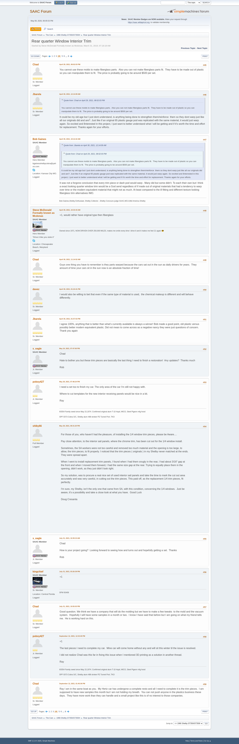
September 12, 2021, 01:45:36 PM (72, 683)
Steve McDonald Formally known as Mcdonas (44, 213)
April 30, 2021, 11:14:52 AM (69, 259)
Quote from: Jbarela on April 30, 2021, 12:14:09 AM (85, 145)
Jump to (169, 723)
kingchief (38, 571)
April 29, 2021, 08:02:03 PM (69, 64)
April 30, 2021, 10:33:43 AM (69, 210)
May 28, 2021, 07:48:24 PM (69, 382)
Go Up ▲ (207, 741)
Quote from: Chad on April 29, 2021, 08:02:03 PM (84, 100)
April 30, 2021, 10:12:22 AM (69, 139)
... (67, 56)
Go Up (33, 711)
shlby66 (37, 426)
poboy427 (38, 381)
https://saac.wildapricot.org (139, 22)
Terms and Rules (196, 741)
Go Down (35, 56)
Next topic (202, 48)
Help (187, 741)
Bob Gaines (39, 139)
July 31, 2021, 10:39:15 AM (69, 538)
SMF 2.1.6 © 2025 (34, 741)
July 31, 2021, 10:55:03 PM (69, 606)
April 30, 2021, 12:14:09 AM (69, 94)
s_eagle (37, 348)
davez (36, 289)
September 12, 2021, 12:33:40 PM (72, 636)
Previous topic (188, 48)
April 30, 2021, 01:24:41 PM (69, 289)
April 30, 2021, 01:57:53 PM (69, 319)
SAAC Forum (40, 11)
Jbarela (37, 94)
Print (205, 56)
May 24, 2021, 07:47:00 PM (69, 348)
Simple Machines (48, 741)
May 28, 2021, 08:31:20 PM (69, 426)
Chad (36, 64)
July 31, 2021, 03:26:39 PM (69, 571)
